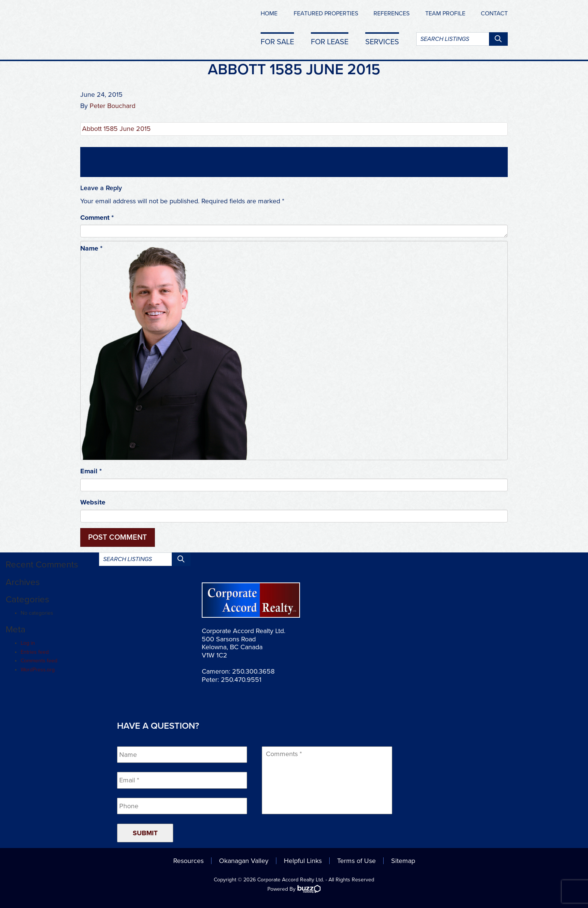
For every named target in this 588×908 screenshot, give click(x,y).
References (392, 13)
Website (92, 502)
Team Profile (445, 13)
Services (382, 42)
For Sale (277, 42)
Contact (494, 13)
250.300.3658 (253, 671)
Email (91, 471)
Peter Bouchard (112, 106)
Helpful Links (303, 860)
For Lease (329, 42)
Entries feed (35, 652)
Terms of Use (356, 860)
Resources (188, 860)
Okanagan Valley (243, 860)
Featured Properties (326, 13)
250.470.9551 (241, 679)
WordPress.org (38, 669)
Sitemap (403, 860)
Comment (97, 217)
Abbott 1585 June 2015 (116, 129)
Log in (28, 643)
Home (269, 13)
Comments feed (39, 660)
